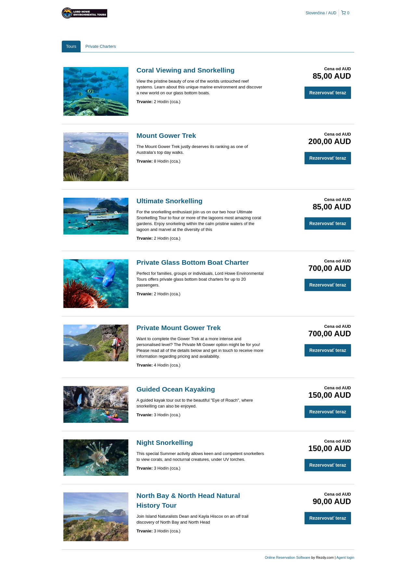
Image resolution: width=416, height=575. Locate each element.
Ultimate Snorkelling (169, 201)
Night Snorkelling (164, 442)
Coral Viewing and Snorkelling (185, 70)
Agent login (345, 557)
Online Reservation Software (287, 557)
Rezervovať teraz (327, 92)
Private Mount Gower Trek (178, 327)
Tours (71, 46)
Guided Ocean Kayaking (175, 389)
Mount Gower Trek (166, 135)
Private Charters (100, 46)
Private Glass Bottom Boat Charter (192, 262)
